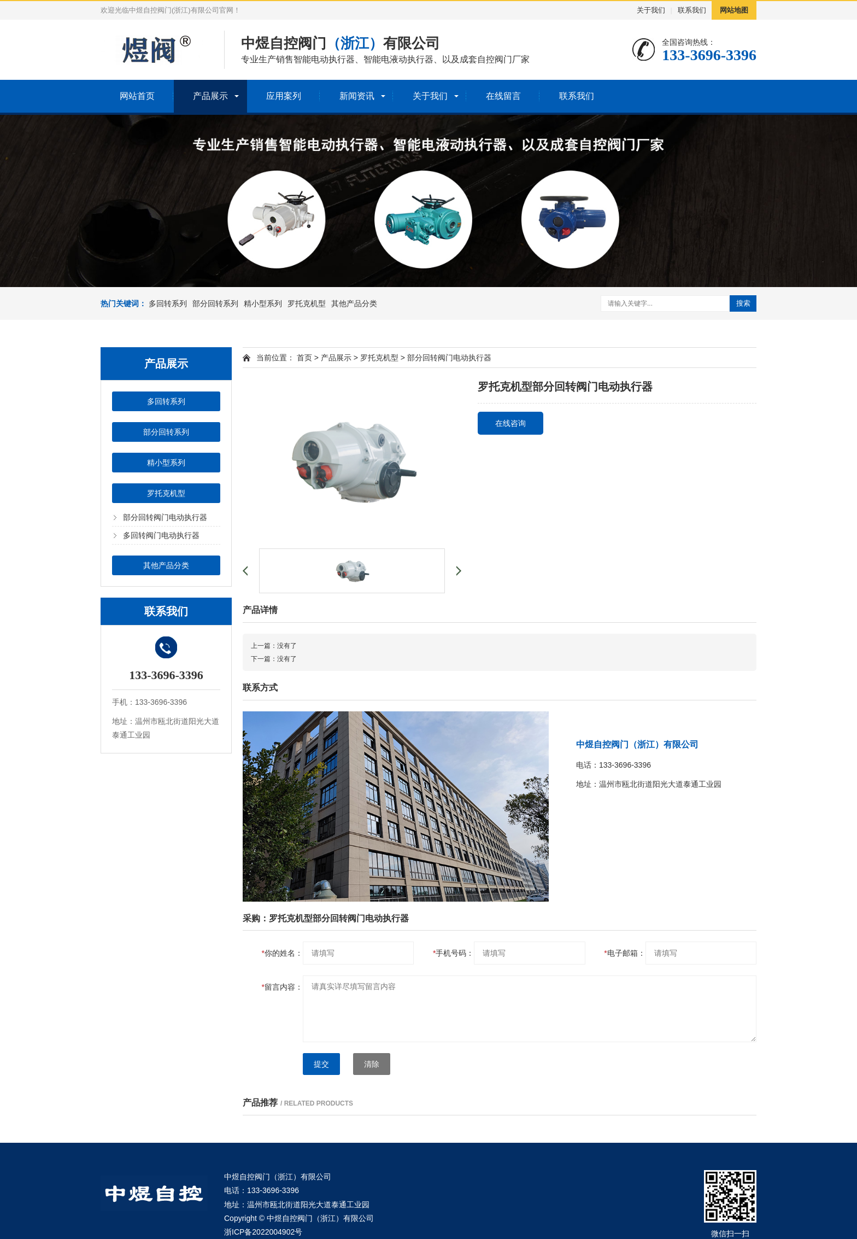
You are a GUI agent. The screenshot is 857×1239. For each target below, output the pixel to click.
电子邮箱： (624, 953)
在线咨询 (510, 423)
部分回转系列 (215, 303)
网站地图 (734, 10)
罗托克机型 (306, 303)
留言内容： (282, 987)
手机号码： (453, 953)
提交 (321, 1064)
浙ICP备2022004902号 (263, 1232)
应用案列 (283, 96)
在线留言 (503, 96)
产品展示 (210, 96)
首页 (304, 357)
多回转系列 (168, 303)
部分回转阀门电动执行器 (165, 517)
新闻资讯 (356, 96)
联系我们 (692, 10)
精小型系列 (263, 303)
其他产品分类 (354, 303)
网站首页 (137, 96)
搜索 (743, 303)
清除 (371, 1064)
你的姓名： (282, 953)
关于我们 (651, 10)
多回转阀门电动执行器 (161, 535)
